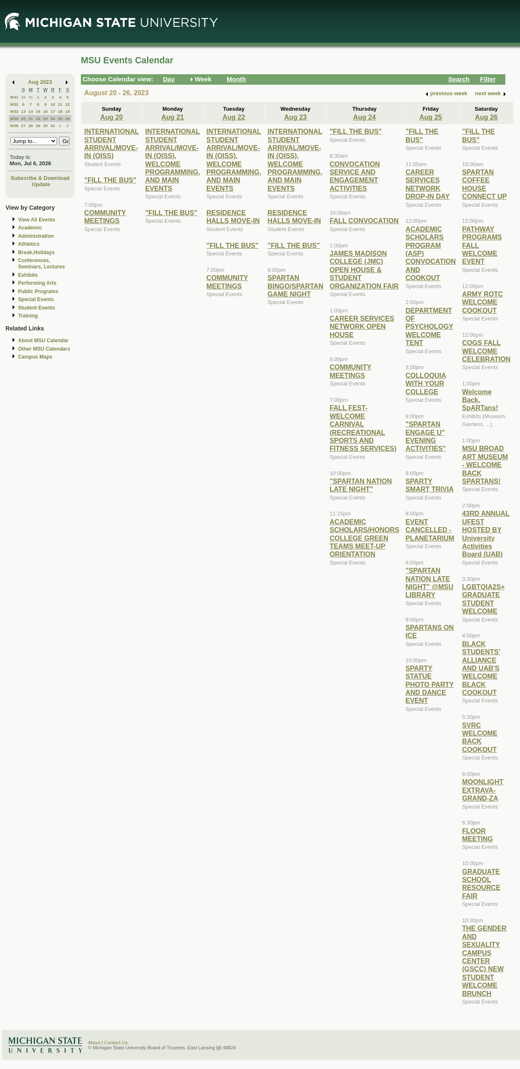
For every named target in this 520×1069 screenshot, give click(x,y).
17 (53, 111)
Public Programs (38, 291)
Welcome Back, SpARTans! (480, 400)
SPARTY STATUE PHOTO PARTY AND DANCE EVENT (430, 684)
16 (45, 111)
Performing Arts (37, 283)
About (94, 1042)
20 (23, 118)
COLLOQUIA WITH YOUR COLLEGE (426, 383)
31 (30, 97)
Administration (36, 236)
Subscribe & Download (40, 178)
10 (53, 104)
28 (30, 125)
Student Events (36, 308)
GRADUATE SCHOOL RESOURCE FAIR (481, 884)
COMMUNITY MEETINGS (105, 216)
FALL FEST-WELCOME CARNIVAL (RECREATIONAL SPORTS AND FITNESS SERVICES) (363, 428)
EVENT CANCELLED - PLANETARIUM (430, 530)
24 (53, 118)
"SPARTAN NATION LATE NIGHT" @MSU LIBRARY (429, 582)
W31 (14, 97)
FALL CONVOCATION (364, 220)
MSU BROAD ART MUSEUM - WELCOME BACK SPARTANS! (485, 465)
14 (30, 111)
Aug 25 (430, 117)
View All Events (36, 220)
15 (38, 111)
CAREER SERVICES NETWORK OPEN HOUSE (362, 326)
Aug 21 (172, 117)
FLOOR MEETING (477, 835)
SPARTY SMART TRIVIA (430, 485)
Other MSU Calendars (44, 349)
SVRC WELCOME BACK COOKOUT (479, 737)
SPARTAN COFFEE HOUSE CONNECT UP (484, 184)
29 (38, 125)
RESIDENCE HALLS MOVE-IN (233, 216)
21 (30, 118)
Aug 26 (486, 117)
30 (23, 97)
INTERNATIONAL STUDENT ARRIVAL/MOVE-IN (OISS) (111, 143)
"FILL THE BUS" (110, 180)
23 (45, 118)
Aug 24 (364, 117)
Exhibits (28, 275)
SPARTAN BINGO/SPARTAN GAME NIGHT (295, 286)
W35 (14, 125)
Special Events (36, 299)
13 (23, 111)
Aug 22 (233, 117)
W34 (14, 118)
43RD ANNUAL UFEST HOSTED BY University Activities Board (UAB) (486, 534)
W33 (14, 111)
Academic (30, 228)
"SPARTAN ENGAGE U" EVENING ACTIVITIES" (426, 436)
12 (67, 104)
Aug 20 (111, 117)
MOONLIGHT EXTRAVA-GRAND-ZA (483, 790)
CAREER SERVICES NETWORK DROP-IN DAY (428, 184)
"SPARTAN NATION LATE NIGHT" (361, 485)
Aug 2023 (40, 82)
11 (60, 104)
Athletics (28, 244)
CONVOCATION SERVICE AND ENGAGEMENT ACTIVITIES (355, 176)
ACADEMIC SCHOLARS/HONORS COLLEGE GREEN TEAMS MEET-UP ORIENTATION (364, 538)
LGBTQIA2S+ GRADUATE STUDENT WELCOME (483, 599)
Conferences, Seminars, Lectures (41, 263)
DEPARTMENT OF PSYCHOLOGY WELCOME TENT (429, 327)
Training (28, 316)
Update (41, 184)
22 (38, 118)
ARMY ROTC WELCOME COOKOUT (482, 302)
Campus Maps (35, 357)
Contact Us (116, 1042)
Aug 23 (295, 117)
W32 (14, 104)
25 (60, 118)
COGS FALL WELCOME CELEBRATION (486, 351)
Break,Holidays (36, 252)
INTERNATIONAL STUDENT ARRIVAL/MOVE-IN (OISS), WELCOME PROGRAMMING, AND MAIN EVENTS (172, 159)
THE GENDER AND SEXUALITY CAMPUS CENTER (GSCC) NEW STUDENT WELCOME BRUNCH (484, 960)
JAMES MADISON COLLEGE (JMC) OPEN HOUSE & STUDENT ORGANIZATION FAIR (364, 270)
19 (67, 111)
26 (67, 118)
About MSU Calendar (43, 340)
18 (60, 111)
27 (23, 125)
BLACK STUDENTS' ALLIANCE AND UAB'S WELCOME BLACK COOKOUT (481, 668)
